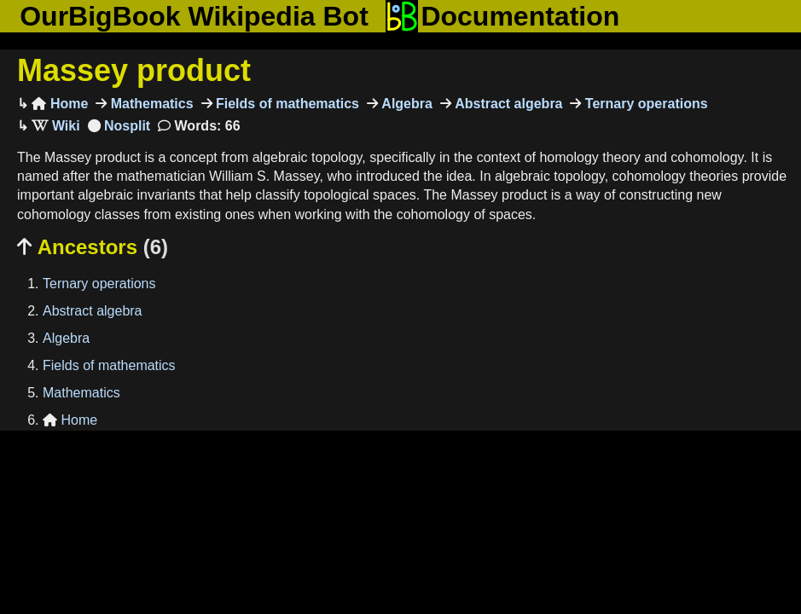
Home (60, 103)
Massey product (134, 70)
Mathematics (150, 103)
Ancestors (92, 246)
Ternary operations (644, 103)
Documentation (502, 16)
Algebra (405, 103)
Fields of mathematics (286, 103)
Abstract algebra (507, 103)
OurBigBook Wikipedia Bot (194, 16)
